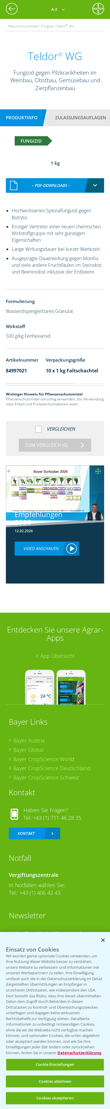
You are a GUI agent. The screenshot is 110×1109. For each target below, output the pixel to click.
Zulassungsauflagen (80, 117)
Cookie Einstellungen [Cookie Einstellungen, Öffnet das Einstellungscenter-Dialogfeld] (55, 1064)
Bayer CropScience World (43, 752)
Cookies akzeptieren (54, 1098)
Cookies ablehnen (55, 1081)
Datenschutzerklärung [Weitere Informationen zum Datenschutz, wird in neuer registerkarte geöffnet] (79, 1052)
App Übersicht (57, 649)
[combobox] (55, 179)
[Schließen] (103, 940)
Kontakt (26, 827)
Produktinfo (22, 117)
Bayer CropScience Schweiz (46, 771)
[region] (55, 1020)
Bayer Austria (29, 734)
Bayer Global (28, 743)
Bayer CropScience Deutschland (51, 761)
